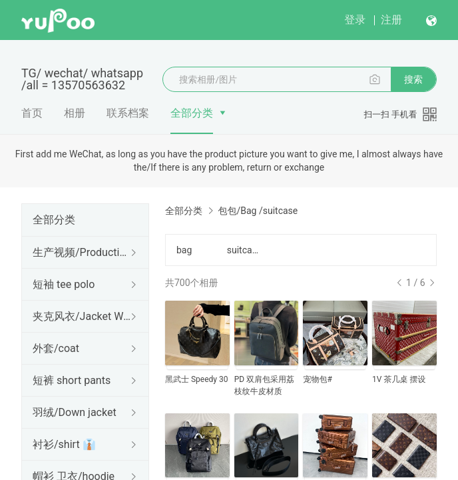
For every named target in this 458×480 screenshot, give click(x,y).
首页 (32, 113)
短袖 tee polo (64, 284)
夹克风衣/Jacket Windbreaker (82, 316)
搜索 (413, 79)
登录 (354, 19)
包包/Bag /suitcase (258, 210)
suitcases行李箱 (244, 250)
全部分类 (191, 113)
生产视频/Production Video (82, 252)
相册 (74, 113)
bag (184, 250)
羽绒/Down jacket (74, 412)
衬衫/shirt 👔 (64, 444)
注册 (391, 19)
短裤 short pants (72, 380)
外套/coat (56, 348)
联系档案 (128, 113)
